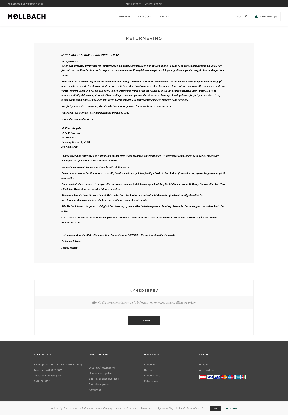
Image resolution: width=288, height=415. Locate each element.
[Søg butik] (235, 16)
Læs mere (230, 408)
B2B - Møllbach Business (104, 378)
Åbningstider (207, 370)
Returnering (151, 381)
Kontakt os (95, 389)
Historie (203, 364)
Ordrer (148, 370)
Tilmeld (146, 320)
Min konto (132, 3)
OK (216, 408)
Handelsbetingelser (101, 373)
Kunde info (150, 364)
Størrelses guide (99, 384)
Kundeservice (152, 375)
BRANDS (125, 16)
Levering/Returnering (102, 367)
